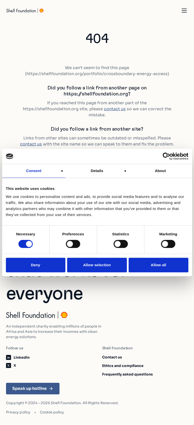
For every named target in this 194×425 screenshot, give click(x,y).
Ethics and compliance (123, 365)
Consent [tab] (33, 171)
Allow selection (97, 265)
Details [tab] (97, 171)
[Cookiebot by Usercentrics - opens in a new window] (166, 156)
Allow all (158, 265)
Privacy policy (18, 412)
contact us (115, 109)
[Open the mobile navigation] (184, 11)
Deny (35, 265)
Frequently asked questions (127, 374)
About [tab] (160, 171)
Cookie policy (52, 412)
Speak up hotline (32, 388)
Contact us (112, 357)
